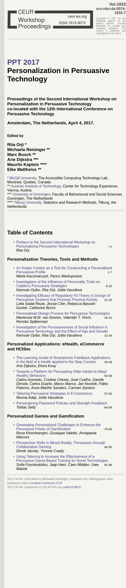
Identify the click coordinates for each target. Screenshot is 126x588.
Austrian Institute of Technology (36, 186)
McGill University (23, 178)
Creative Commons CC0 (46, 483)
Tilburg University (27, 202)
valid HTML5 (72, 487)
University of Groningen (31, 194)
